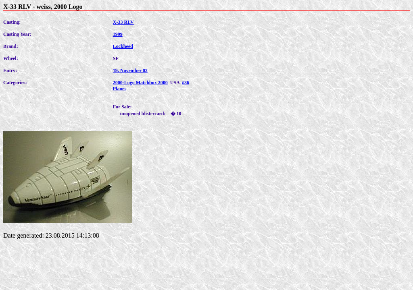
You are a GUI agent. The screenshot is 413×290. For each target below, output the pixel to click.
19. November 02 (130, 70)
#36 (185, 82)
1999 (118, 34)
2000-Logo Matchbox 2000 (140, 82)
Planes (119, 88)
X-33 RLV (123, 22)
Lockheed (123, 46)
